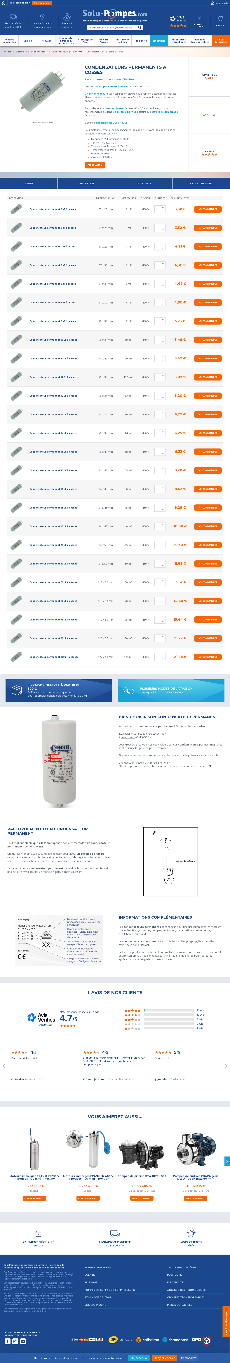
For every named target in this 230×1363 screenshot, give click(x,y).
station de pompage (47, 1298)
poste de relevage (19, 1298)
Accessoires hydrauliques (186, 1289)
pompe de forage (56, 1295)
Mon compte (219, 3)
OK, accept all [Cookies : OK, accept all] (139, 1358)
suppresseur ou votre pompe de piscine (20, 1300)
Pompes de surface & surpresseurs (109, 1289)
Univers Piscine (95, 1304)
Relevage (90, 1282)
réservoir (56, 1300)
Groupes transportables (186, 1297)
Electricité (175, 1282)
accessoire (11, 1302)
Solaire (89, 1274)
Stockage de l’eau (97, 1297)
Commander (209, 209)
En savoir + (95, 165)
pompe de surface (29, 1293)
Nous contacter (42, 3)
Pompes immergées (97, 1267)
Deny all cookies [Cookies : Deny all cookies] (164, 1358)
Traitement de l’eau (181, 1267)
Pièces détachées (179, 1304)
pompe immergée (15, 1295)
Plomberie (174, 1274)
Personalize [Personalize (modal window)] (188, 1358)
